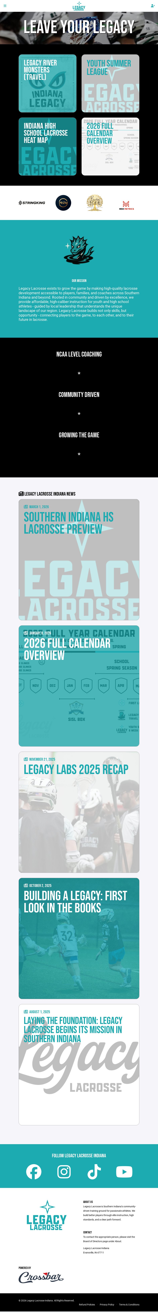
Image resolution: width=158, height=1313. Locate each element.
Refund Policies (87, 1306)
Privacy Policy (107, 1306)
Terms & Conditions (129, 1306)
